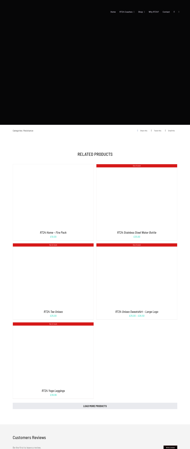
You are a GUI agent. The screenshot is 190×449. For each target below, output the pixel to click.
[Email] (169, 130)
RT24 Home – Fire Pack (53, 232)
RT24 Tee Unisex (53, 311)
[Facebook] (141, 130)
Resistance (28, 130)
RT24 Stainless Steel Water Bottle (136, 232)
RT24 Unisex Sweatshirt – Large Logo (136, 311)
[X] (155, 130)
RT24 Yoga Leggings (53, 391)
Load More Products (95, 406)
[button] (174, 11)
